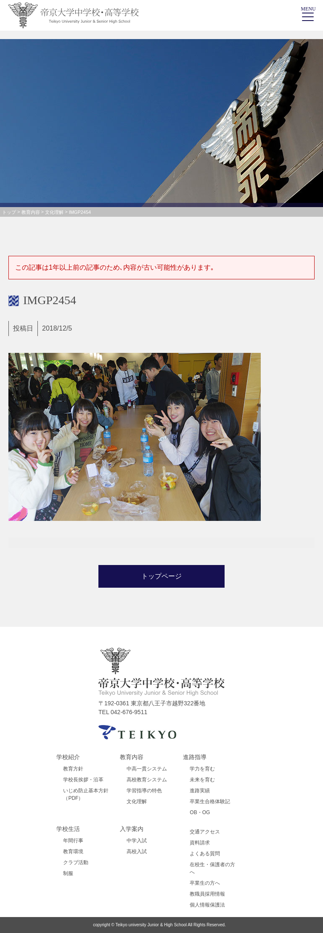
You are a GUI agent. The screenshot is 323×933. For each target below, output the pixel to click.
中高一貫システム (147, 769)
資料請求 (200, 843)
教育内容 (131, 757)
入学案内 (131, 828)
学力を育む (202, 769)
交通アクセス (205, 832)
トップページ (161, 576)
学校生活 (68, 828)
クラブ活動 (75, 862)
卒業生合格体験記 (210, 801)
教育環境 (73, 851)
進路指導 (195, 757)
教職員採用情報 (207, 894)
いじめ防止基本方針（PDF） (86, 794)
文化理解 (137, 801)
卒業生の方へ (205, 883)
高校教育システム (147, 780)
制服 (68, 873)
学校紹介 (68, 757)
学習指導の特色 (144, 791)
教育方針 (73, 769)
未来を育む (202, 780)
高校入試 (137, 851)
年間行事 (73, 841)
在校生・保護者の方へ (212, 868)
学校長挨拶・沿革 (83, 780)
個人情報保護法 (207, 905)
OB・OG (200, 812)
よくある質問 (205, 854)
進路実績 (200, 791)
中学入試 (137, 841)
